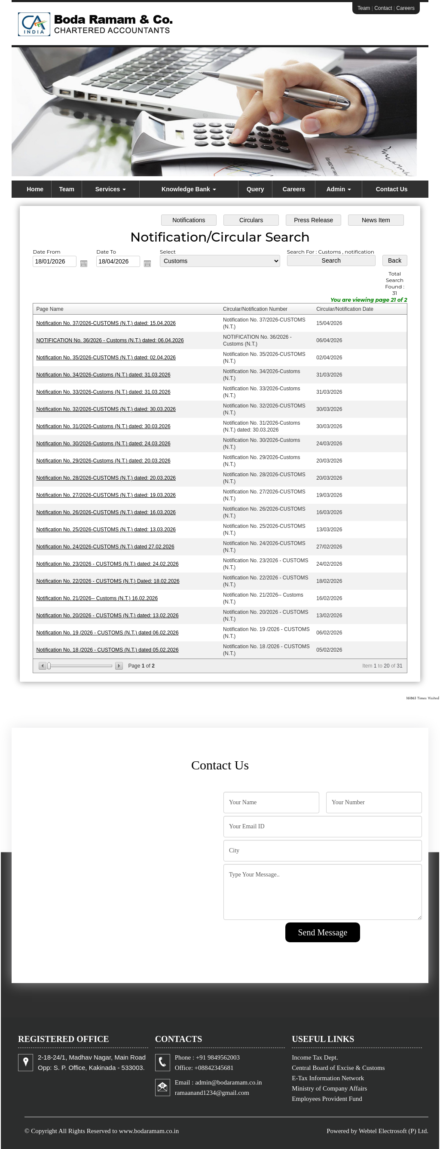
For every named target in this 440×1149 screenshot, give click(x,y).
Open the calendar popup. (84, 263)
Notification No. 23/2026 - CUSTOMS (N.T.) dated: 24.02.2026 (107, 564)
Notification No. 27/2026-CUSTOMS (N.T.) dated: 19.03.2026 (106, 495)
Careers (405, 8)
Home (35, 189)
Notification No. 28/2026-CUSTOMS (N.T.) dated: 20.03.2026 (106, 478)
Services (110, 189)
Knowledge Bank (189, 189)
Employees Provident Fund (327, 1098)
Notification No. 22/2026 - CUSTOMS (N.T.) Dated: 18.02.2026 (107, 581)
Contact (383, 8)
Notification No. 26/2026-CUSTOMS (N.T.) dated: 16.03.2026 (106, 512)
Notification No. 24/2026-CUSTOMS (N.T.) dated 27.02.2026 (105, 547)
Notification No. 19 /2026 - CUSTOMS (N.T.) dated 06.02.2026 (107, 633)
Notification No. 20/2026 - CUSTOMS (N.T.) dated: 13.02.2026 (107, 616)
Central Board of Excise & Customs (338, 1067)
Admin (339, 189)
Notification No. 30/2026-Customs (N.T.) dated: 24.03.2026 (103, 444)
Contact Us (392, 189)
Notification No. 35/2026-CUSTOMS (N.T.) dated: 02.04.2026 (106, 358)
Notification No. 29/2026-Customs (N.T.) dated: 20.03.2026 (103, 461)
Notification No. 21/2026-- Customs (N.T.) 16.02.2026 (97, 598)
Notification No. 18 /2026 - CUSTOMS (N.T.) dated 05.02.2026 (107, 650)
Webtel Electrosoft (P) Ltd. (393, 1131)
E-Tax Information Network (328, 1078)
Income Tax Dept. (315, 1057)
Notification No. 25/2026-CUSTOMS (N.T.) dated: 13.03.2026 (106, 530)
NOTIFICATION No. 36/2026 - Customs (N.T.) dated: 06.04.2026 (109, 340)
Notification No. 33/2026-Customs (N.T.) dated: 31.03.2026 (103, 392)
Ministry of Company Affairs (329, 1088)
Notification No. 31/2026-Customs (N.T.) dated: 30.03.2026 (103, 426)
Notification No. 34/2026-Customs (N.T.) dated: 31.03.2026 (103, 375)
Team (364, 8)
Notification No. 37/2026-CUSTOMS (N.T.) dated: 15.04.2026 (106, 323)
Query (255, 189)
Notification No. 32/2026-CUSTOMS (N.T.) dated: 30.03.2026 (106, 409)
